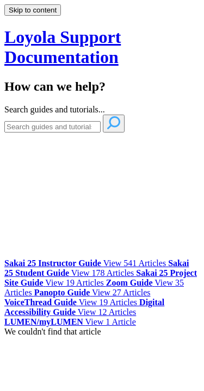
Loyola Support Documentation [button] (62, 47)
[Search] (52, 127)
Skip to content (33, 10)
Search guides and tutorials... (54, 109)
